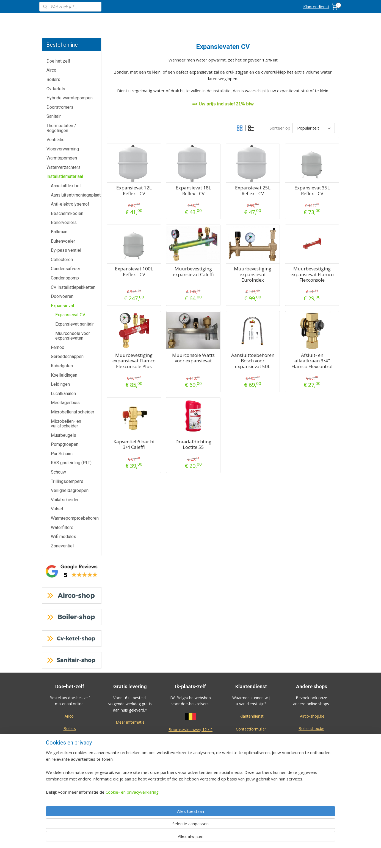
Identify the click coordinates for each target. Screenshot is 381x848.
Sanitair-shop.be (311, 765)
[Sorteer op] (314, 128)
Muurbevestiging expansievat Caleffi (193, 271)
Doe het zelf (58, 61)
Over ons (251, 766)
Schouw (58, 472)
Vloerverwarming (62, 149)
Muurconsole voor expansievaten (72, 336)
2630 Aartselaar (190, 735)
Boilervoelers (64, 222)
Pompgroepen (64, 444)
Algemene (191, 784)
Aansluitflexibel (66, 185)
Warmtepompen (61, 158)
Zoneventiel (62, 545)
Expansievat (62, 305)
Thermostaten (69, 765)
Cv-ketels (55, 88)
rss (219, 838)
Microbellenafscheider (72, 412)
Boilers (53, 79)
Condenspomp (65, 278)
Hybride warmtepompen (69, 97)
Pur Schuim (62, 453)
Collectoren (62, 259)
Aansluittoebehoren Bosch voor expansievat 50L (252, 360)
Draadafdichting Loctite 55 (193, 444)
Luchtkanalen (63, 393)
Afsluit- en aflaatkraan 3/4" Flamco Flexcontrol (312, 360)
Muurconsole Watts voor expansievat (193, 358)
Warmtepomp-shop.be (311, 752)
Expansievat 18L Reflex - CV (193, 190)
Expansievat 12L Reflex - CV (133, 190)
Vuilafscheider (65, 499)
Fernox (57, 347)
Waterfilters (62, 527)
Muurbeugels (63, 435)
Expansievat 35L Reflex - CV (312, 190)
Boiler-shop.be (311, 728)
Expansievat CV (70, 314)
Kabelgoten (62, 365)
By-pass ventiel (66, 250)
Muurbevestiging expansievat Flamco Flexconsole (311, 274)
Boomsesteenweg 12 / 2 (190, 729)
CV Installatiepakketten (73, 287)
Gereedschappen (67, 356)
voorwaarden (190, 791)
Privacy (251, 778)
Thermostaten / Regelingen (61, 128)
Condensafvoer (65, 268)
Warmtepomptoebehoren (75, 518)
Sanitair (53, 116)
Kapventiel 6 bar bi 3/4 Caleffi (133, 444)
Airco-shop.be (312, 716)
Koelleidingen (64, 375)
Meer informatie (130, 722)
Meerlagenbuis (65, 402)
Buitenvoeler (63, 241)
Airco (51, 70)
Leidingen (60, 384)
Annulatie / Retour (251, 741)
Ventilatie (55, 139)
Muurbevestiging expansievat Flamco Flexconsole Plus (133, 360)
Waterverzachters (63, 167)
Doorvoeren (62, 296)
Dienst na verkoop (251, 754)
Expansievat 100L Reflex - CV (134, 271)
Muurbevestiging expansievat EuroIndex (252, 274)
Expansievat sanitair (74, 324)
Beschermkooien (67, 213)
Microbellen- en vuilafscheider (66, 424)
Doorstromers (59, 107)
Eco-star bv (312, 808)
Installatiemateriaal (64, 176)
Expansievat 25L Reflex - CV (252, 190)
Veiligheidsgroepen (70, 490)
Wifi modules (63, 536)
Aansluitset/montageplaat (76, 195)
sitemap (208, 838)
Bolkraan (59, 231)
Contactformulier (251, 729)
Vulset (57, 508)
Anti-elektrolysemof (70, 204)
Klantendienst (316, 6)
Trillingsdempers (67, 481)
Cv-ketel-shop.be (311, 740)
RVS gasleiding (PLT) (71, 462)
